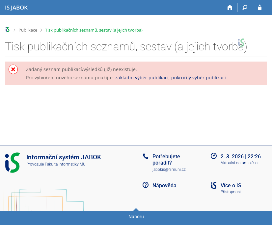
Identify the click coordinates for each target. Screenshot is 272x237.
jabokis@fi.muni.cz (169, 169)
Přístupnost (231, 192)
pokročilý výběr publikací (198, 77)
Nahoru (136, 216)
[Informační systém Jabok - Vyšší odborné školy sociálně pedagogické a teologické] (16, 7)
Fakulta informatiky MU (65, 164)
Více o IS (231, 185)
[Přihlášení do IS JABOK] (259, 7)
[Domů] (230, 7)
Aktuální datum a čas (239, 163)
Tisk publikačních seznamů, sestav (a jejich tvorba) (94, 30)
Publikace (27, 30)
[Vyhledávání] (244, 7)
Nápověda (164, 185)
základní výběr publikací (142, 77)
